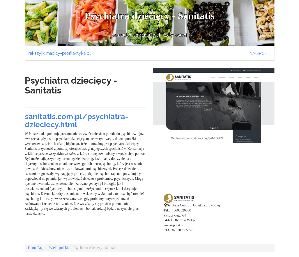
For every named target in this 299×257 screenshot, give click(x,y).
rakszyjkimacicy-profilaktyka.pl (59, 53)
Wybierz (258, 53)
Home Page (36, 248)
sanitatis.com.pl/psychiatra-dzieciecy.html (76, 120)
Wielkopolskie (59, 248)
